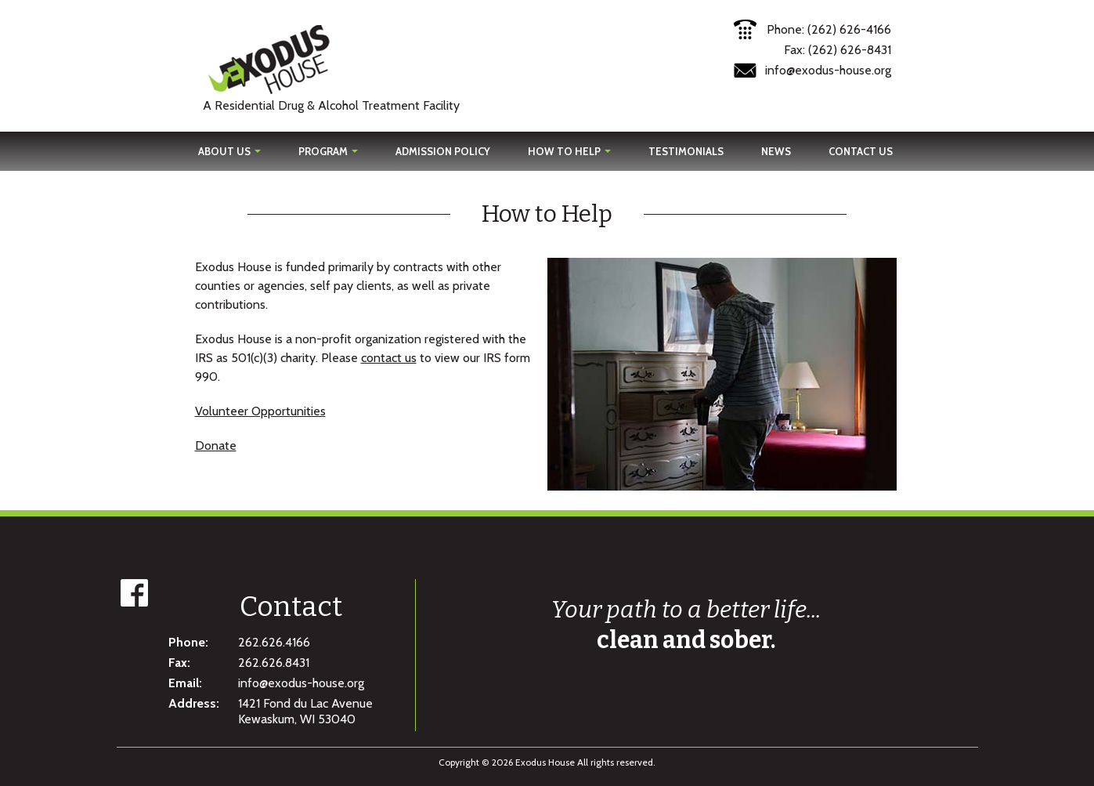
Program (328, 151)
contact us (389, 357)
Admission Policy (442, 151)
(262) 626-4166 (849, 29)
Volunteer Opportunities (260, 411)
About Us (229, 151)
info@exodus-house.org (828, 70)
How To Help (569, 151)
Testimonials (686, 151)
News (776, 151)
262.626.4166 (274, 642)
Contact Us (861, 151)
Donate (215, 445)
